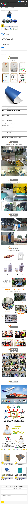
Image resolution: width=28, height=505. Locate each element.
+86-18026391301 (12, 0)
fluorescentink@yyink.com (5, 0)
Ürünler (3, 7)
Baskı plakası (6, 7)
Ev (1, 7)
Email (2, 47)
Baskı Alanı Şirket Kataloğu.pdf (5, 44)
